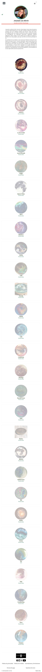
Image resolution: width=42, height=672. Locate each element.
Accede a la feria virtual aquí (21, 23)
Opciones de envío (30, 668)
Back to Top (38, 670)
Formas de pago (11, 668)
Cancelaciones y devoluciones (32, 663)
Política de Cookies (19, 663)
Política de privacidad (7, 663)
